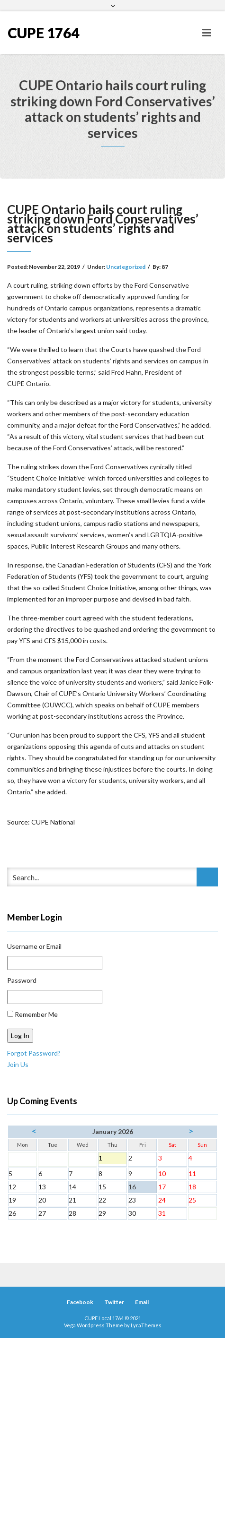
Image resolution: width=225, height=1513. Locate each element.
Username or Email (34, 946)
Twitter (114, 1302)
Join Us (17, 1064)
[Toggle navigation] (206, 32)
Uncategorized (125, 266)
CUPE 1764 (43, 32)
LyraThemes (146, 1325)
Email (142, 1302)
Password (21, 980)
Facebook (80, 1302)
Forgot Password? (34, 1053)
